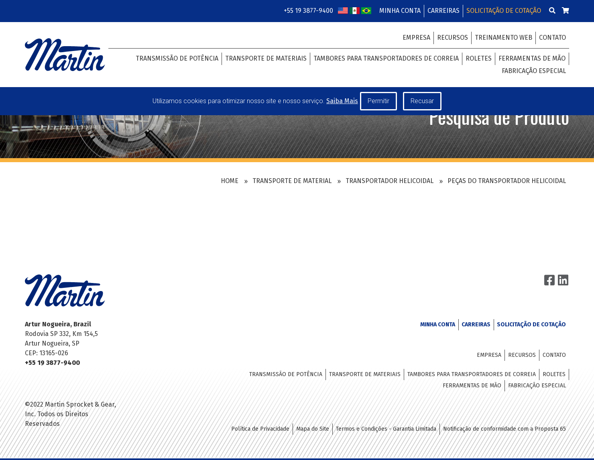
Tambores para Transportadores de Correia (386, 58)
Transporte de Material (292, 181)
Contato (552, 37)
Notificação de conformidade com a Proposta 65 (504, 428)
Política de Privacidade (260, 428)
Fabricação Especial (534, 71)
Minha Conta (400, 10)
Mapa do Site (312, 428)
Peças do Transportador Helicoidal (507, 181)
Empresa (416, 37)
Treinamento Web (503, 37)
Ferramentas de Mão (532, 58)
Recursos (452, 37)
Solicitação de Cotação (503, 10)
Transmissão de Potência (177, 58)
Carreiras (443, 10)
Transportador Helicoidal (389, 181)
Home (229, 181)
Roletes (479, 58)
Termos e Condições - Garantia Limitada (386, 428)
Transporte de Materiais (266, 58)
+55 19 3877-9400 (308, 10)
